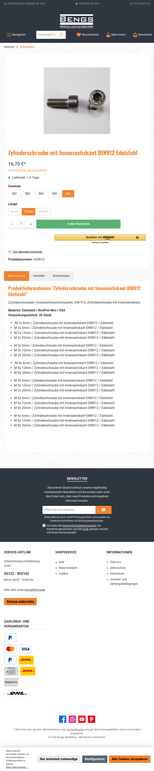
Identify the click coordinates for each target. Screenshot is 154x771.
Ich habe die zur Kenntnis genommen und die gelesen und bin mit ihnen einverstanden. (77, 529)
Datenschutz (118, 568)
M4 (41, 194)
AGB (85, 529)
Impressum (117, 573)
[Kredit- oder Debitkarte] (18, 649)
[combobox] (46, 35)
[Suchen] (61, 35)
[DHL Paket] (26, 660)
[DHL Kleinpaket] (27, 671)
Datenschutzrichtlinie (61, 520)
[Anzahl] (21, 224)
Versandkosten (75, 729)
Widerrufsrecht (68, 568)
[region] (77, 101)
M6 (68, 194)
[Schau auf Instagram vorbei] (72, 719)
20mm (44, 212)
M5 (54, 194)
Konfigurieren (95, 759)
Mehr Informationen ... (17, 767)
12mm (28, 211)
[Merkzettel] (87, 35)
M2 (14, 194)
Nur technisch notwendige (59, 759)
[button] (100, 239)
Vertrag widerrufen (20, 601)
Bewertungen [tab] (61, 276)
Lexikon (63, 573)
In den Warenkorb (78, 224)
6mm (15, 212)
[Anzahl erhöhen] (31, 224)
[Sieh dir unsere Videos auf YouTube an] (81, 719)
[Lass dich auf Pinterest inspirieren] (91, 719)
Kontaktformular (34, 590)
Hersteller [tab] (39, 276)
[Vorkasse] (11, 671)
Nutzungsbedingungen (90, 520)
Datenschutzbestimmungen (79, 525)
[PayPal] (10, 660)
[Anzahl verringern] (12, 224)
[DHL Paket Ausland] (17, 693)
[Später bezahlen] (10, 637)
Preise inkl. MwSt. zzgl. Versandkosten (27, 170)
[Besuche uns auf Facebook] (62, 719)
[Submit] (103, 510)
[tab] (16, 276)
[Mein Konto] (115, 35)
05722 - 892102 (16, 573)
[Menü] (16, 35)
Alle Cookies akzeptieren (130, 759)
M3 (27, 194)
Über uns (115, 562)
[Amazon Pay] (11, 682)
